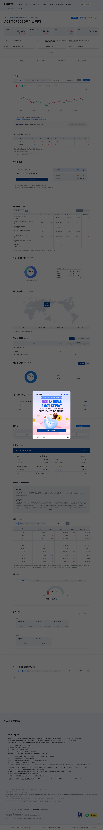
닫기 (68, 437)
